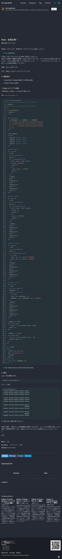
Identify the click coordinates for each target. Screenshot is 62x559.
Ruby (9, 447)
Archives (23, 3)
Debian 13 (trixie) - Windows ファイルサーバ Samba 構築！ (8, 506)
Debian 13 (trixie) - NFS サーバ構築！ (37, 505)
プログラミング (15, 450)
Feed (18, 552)
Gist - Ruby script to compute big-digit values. (19, 368)
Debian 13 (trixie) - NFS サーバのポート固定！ (23, 506)
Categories (32, 3)
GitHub (12, 552)
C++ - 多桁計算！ (10, 54)
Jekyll (18, 555)
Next (45, 478)
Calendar (48, 3)
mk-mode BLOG (6, 3)
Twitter (4, 552)
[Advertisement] (31, 25)
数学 (22, 450)
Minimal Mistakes (25, 555)
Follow (54, 9)
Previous (16, 478)
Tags (40, 3)
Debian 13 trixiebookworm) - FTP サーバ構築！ (52, 506)
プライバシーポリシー (5, 550)
